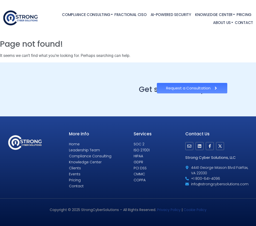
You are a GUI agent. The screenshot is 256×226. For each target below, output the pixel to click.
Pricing (244, 14)
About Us (222, 22)
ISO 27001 (142, 150)
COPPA (140, 180)
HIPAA (138, 156)
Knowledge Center (214, 14)
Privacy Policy (169, 209)
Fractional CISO (130, 14)
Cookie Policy (195, 209)
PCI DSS (140, 168)
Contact (244, 22)
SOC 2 (139, 144)
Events (74, 174)
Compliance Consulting (86, 14)
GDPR (138, 162)
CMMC (139, 174)
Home (74, 144)
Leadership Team (84, 150)
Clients (75, 168)
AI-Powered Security (171, 14)
